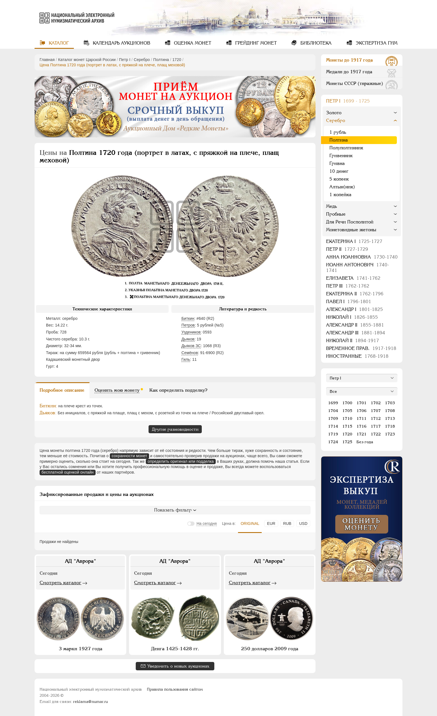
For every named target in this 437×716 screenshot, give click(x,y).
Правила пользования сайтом (175, 689)
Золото (333, 112)
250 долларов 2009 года (269, 648)
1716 (361, 426)
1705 (347, 410)
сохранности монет (129, 456)
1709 (333, 418)
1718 (390, 426)
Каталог (58, 43)
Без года (364, 442)
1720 (176, 59)
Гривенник (341, 155)
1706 (361, 410)
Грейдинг (255, 43)
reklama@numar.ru (90, 701)
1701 (361, 403)
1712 (376, 418)
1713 (390, 418)
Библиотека (315, 43)
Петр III (347, 286)
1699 (333, 403)
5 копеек (339, 179)
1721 (361, 434)
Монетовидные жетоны (351, 229)
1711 (361, 418)
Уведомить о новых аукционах (178, 666)
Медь (331, 206)
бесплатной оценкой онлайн (68, 472)
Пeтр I (124, 59)
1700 (347, 403)
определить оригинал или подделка (181, 461)
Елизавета (353, 278)
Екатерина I (354, 241)
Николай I (352, 317)
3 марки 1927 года (80, 648)
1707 (376, 410)
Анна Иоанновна (362, 257)
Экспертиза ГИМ (375, 43)
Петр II (347, 249)
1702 (376, 403)
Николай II (352, 340)
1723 (390, 434)
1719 (333, 434)
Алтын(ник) (342, 186)
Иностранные (357, 356)
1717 (376, 426)
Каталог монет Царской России (87, 59)
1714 (333, 426)
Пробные (336, 214)
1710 (347, 418)
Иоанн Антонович (357, 267)
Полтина (161, 59)
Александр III (355, 332)
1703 (390, 403)
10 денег (338, 171)
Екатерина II (354, 293)
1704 (333, 410)
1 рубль (337, 132)
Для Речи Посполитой (349, 222)
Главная (47, 59)
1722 (376, 434)
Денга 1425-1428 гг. (175, 648)
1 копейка (340, 194)
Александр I (354, 309)
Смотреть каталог (60, 582)
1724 (333, 442)
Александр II (355, 325)
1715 (347, 426)
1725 (347, 442)
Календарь (120, 43)
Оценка (192, 43)
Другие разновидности (175, 429)
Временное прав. (361, 348)
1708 (390, 410)
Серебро (142, 59)
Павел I (348, 301)
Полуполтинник (346, 147)
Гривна (337, 163)
